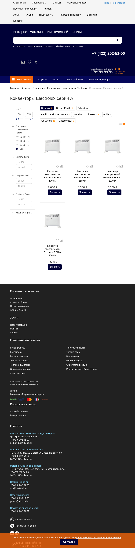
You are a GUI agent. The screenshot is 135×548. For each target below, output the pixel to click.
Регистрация (118, 3)
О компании (19, 2)
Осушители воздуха (20, 369)
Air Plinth (78, 114)
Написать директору (70, 14)
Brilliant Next (84, 108)
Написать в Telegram (25, 526)
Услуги (16, 14)
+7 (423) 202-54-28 (19, 485)
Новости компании (19, 306)
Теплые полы (73, 352)
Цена (18, 109)
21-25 (22, 141)
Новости (48, 8)
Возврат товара (18, 415)
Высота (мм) (22, 157)
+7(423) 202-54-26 (19, 472)
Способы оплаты (19, 411)
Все (20, 149)
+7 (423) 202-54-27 (19, 511)
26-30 (22, 145)
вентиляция (49, 46)
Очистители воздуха (76, 365)
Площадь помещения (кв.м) (22, 129)
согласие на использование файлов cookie (98, 537)
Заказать (54, 192)
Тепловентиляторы (20, 365)
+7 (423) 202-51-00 (108, 53)
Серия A (47, 108)
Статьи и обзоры (18, 302)
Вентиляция (72, 356)
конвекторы (78, 46)
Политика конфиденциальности (24, 384)
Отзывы (57, 2)
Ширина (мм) (22, 175)
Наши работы (46, 14)
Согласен (69, 542)
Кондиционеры (18, 347)
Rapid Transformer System (56, 114)
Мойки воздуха (74, 360)
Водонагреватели (19, 356)
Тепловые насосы (75, 347)
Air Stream (48, 121)
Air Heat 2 (93, 114)
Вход (106, 3)
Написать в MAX (23, 519)
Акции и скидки (18, 310)
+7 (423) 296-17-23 (19, 498)
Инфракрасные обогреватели (81, 369)
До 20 (23, 137)
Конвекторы (53, 88)
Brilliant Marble (65, 108)
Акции (30, 14)
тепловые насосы (34, 46)
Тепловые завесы (19, 360)
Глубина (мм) (23, 194)
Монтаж (14, 328)
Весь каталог (21, 79)
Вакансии (92, 14)
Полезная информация (25, 8)
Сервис (14, 332)
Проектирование (18, 325)
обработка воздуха (63, 46)
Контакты (18, 21)
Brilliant (107, 114)
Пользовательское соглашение (24, 382)
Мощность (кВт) (24, 212)
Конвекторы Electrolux (75, 88)
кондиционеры (19, 46)
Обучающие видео (76, 2)
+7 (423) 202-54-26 (19, 456)
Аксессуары (66, 121)
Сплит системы (18, 373)
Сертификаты (39, 2)
